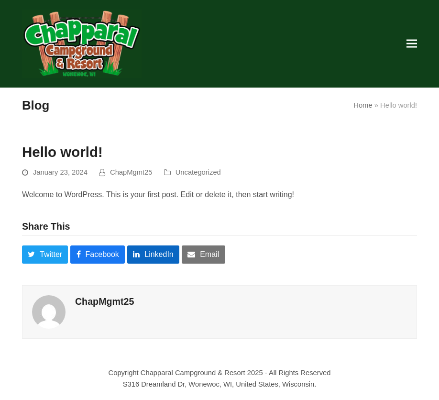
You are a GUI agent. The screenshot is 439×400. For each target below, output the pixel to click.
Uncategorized (198, 172)
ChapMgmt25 (131, 172)
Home (362, 105)
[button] (411, 44)
